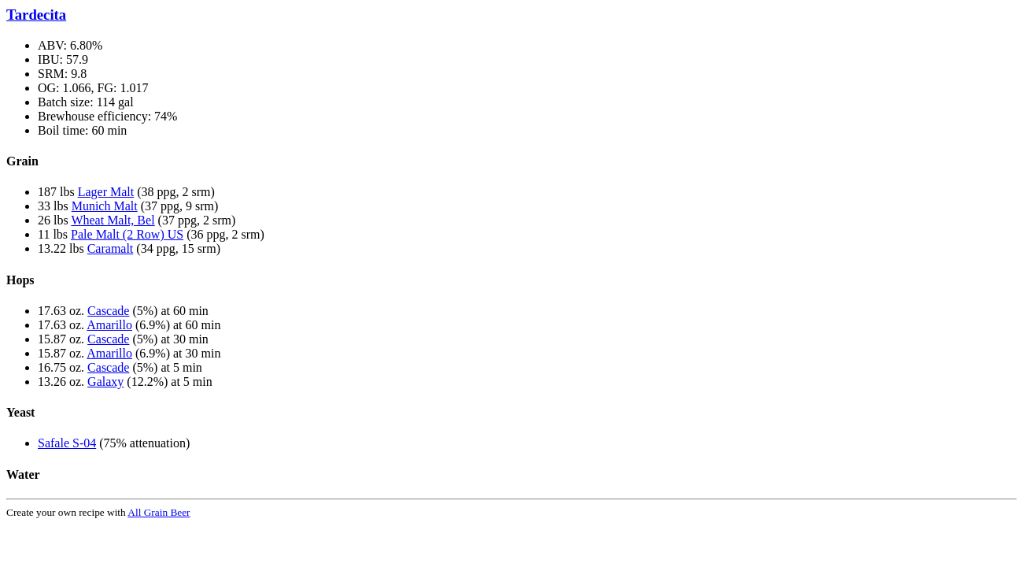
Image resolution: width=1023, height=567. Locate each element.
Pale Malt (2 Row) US (127, 234)
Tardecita (36, 14)
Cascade (108, 310)
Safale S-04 (67, 443)
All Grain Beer (158, 512)
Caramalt (110, 248)
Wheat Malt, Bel (112, 220)
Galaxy (105, 381)
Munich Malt (105, 206)
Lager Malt (106, 191)
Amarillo (109, 325)
